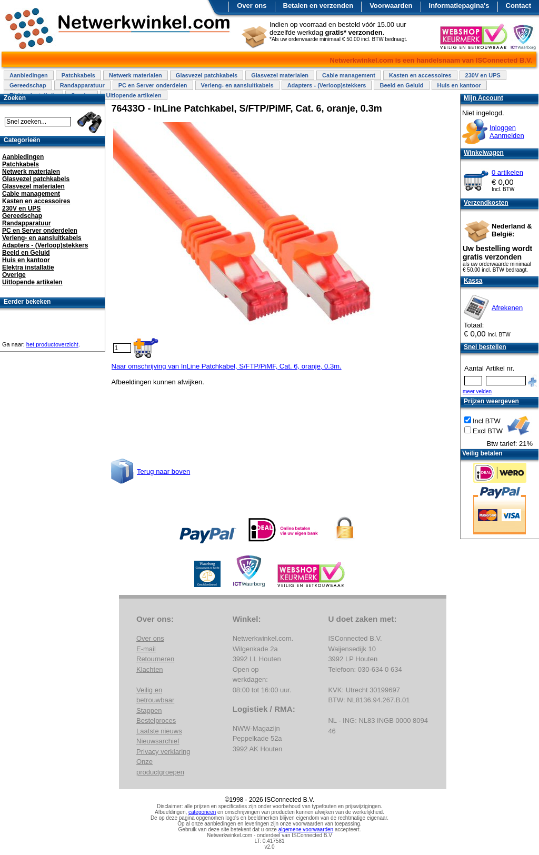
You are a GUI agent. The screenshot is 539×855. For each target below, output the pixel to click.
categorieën (202, 812)
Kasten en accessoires (420, 75)
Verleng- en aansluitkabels (237, 85)
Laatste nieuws (159, 731)
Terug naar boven (163, 471)
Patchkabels (78, 75)
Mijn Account (483, 98)
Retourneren (155, 659)
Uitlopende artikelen (133, 95)
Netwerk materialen (135, 75)
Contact (518, 5)
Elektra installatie (28, 267)
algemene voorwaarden (306, 829)
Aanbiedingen (28, 75)
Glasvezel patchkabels (206, 75)
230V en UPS (483, 75)
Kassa (473, 280)
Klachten (149, 669)
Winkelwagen (484, 152)
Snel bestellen (485, 347)
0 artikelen (507, 172)
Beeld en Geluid (401, 85)
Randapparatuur (82, 85)
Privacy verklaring (163, 751)
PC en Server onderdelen (152, 85)
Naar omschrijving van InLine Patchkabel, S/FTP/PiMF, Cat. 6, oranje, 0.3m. (227, 366)
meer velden (477, 391)
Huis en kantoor (459, 85)
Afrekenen (507, 308)
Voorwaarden (391, 5)
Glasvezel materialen (279, 75)
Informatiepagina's (459, 5)
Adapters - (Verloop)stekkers (326, 85)
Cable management (348, 75)
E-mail (146, 649)
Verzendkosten (486, 202)
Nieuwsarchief (157, 741)
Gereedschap (27, 85)
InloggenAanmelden (507, 132)
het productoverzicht (52, 344)
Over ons (251, 5)
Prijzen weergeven (491, 401)
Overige (14, 275)
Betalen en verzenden (318, 5)
